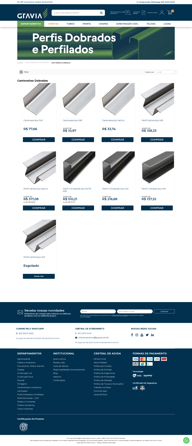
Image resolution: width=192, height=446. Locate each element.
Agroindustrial (23, 359)
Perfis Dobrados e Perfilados (37, 62)
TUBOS (70, 24)
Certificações (59, 380)
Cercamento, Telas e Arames (30, 366)
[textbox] (78, 13)
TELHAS (150, 24)
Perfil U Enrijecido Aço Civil (115, 189)
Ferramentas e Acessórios (29, 387)
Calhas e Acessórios (26, 362)
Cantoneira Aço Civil (33, 120)
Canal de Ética (100, 394)
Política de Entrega (103, 369)
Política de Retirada (103, 380)
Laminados (22, 391)
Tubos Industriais (25, 409)
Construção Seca (25, 377)
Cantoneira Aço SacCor (113, 120)
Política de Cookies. (155, 440)
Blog (55, 373)
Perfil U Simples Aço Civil (154, 189)
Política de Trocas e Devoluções (108, 384)
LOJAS (167, 24)
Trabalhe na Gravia (102, 387)
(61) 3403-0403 (25, 333)
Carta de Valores (60, 366)
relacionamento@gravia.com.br (92, 337)
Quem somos (59, 359)
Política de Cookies (102, 366)
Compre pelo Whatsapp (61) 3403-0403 (156, 2)
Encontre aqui (100, 391)
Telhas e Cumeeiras (26, 401)
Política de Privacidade (119, 315)
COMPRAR (38, 139)
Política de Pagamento (104, 373)
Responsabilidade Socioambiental (69, 369)
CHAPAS (103, 24)
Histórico (57, 377)
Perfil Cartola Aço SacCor (36, 189)
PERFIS (87, 24)
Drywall (20, 380)
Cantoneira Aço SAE (72, 120)
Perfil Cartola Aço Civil (34, 257)
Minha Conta (100, 359)
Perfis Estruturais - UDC (28, 398)
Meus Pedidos (100, 362)
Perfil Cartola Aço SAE (152, 120)
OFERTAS (53, 24)
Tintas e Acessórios (26, 405)
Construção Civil (24, 373)
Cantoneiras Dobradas (60, 63)
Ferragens (22, 384)
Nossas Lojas (59, 362)
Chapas (20, 369)
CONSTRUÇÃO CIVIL (127, 24)
